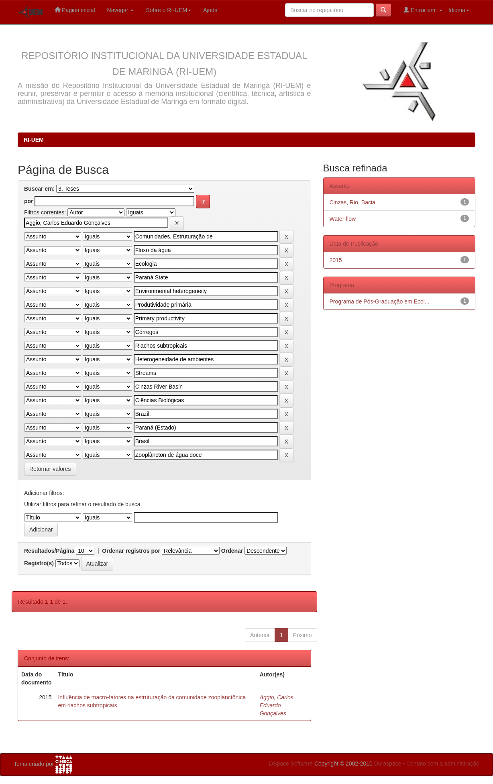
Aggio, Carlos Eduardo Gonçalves (276, 705)
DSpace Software (291, 763)
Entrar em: (422, 9)
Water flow (343, 219)
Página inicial (75, 9)
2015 (336, 260)
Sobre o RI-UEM (168, 10)
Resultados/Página (49, 551)
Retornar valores (50, 469)
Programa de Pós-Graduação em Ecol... (380, 301)
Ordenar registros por (131, 551)
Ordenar (232, 551)
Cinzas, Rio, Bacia (352, 202)
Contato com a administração (442, 763)
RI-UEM (34, 139)
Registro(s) (39, 563)
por (28, 201)
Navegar (120, 10)
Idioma (458, 10)
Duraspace (387, 763)
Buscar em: (39, 188)
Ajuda (210, 10)
